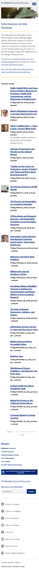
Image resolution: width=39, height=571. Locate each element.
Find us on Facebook (12, 518)
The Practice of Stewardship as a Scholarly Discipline (23, 203)
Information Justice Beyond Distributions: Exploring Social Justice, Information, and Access (22, 240)
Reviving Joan (16, 356)
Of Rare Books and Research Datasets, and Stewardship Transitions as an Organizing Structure (23, 220)
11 (21, 432)
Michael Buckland (7, 61)
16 (33, 432)
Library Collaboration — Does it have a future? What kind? (23, 127)
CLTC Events (5, 461)
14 (28, 432)
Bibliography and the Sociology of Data (19, 273)
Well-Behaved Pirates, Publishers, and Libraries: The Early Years (23, 371)
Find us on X (9, 532)
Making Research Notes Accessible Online (21, 343)
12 (23, 432)
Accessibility (16, 566)
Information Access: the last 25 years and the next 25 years (24, 328)
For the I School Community (11, 465)
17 (35, 432)
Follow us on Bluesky (12, 525)
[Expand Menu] (34, 4)
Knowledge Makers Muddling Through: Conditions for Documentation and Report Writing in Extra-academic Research (23, 292)
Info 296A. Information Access (12, 64)
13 (26, 432)
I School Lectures (7, 451)
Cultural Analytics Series (10, 455)
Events (5, 443)
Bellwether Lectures (8, 448)
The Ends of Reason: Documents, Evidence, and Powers (22, 312)
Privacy (23, 566)
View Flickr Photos (11, 546)
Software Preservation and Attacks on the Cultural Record (22, 151)
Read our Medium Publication (15, 553)
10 (18, 432)
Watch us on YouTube (12, 539)
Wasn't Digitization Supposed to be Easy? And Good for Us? (23, 112)
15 (31, 432)
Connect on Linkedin (12, 504)
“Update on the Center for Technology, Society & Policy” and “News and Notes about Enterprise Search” (24, 170)
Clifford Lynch (25, 59)
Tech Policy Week (7, 458)
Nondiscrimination (6, 566)
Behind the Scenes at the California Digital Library (21, 401)
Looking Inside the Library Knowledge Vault (22, 387)
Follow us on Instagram (13, 511)
